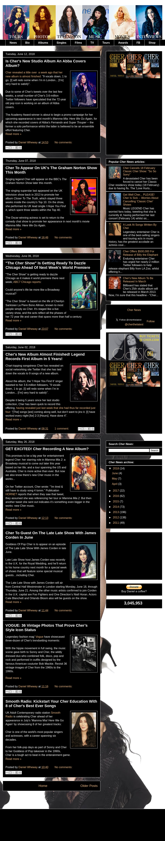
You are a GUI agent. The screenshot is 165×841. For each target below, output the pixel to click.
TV (92, 42)
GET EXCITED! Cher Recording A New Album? (47, 449)
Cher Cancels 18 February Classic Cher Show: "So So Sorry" (139, 171)
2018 (116, 468)
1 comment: (62, 428)
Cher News (134, 310)
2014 (116, 506)
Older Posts (89, 786)
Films (78, 42)
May (115, 478)
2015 (116, 501)
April (115, 483)
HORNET (11, 494)
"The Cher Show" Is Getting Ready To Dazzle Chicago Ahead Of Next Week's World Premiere (48, 265)
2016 (116, 495)
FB (138, 42)
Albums (43, 42)
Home (42, 786)
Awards (123, 42)
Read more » (13, 134)
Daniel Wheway (28, 142)
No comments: (63, 142)
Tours (106, 42)
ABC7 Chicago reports (27, 282)
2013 (116, 512)
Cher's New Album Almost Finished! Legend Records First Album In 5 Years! (45, 356)
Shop (152, 42)
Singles (61, 42)
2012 (116, 517)
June (115, 473)
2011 (116, 522)
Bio (27, 42)
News (13, 42)
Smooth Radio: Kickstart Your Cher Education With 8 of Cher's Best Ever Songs (51, 703)
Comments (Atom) (60, 798)
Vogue (39, 636)
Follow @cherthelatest (140, 323)
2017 (116, 490)
